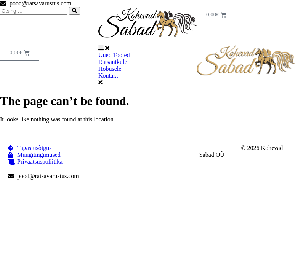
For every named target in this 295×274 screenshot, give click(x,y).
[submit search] (74, 11)
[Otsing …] (33, 11)
